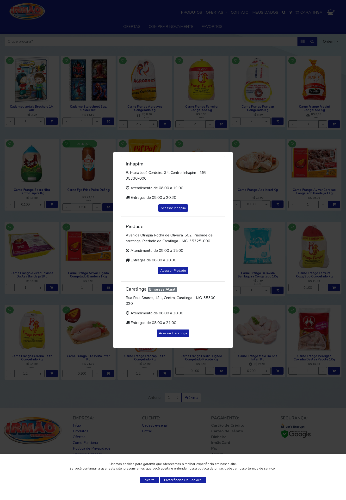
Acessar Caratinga (173, 333)
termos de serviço (262, 468)
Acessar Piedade (173, 270)
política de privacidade (215, 468)
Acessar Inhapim (173, 208)
